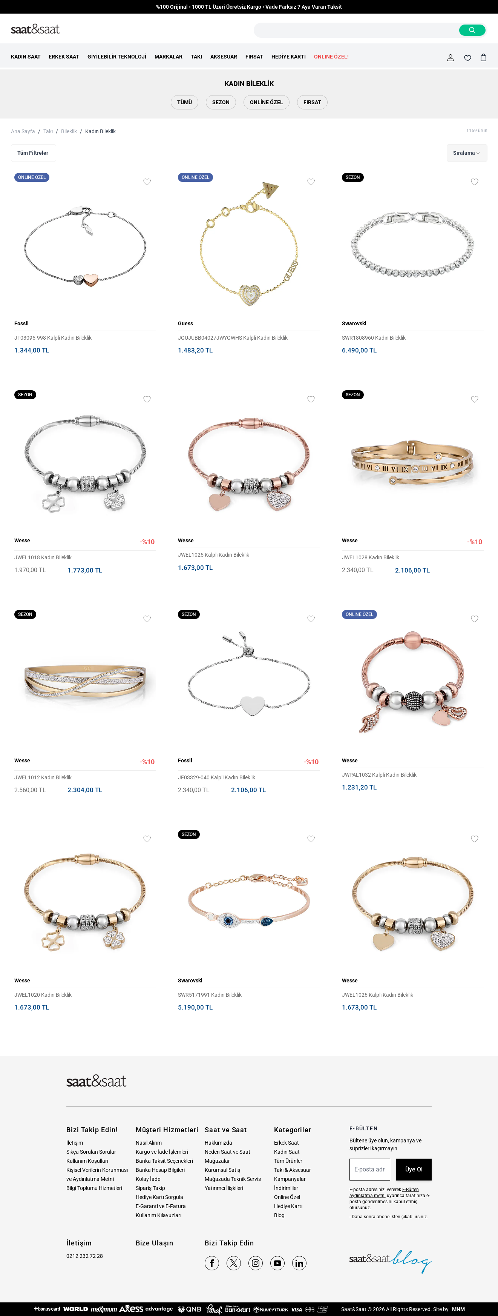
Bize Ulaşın (154, 1243)
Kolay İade (148, 1179)
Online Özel (266, 102)
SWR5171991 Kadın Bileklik (210, 995)
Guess (185, 323)
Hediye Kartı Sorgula (159, 1197)
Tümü (184, 102)
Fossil (21, 323)
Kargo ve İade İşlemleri (162, 1152)
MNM (458, 1309)
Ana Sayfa (23, 131)
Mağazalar (217, 1161)
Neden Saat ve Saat (227, 1152)
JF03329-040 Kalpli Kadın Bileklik (216, 777)
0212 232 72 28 (84, 1256)
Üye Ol (414, 1169)
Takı (48, 131)
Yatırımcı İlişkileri (224, 1188)
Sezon (221, 102)
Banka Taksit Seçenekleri (164, 1161)
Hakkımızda (218, 1143)
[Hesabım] (450, 57)
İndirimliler (286, 1188)
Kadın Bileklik (100, 131)
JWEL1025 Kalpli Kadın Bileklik (213, 555)
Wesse (22, 540)
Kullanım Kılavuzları (158, 1215)
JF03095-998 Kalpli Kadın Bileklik (53, 338)
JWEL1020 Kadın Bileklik (43, 995)
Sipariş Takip (150, 1188)
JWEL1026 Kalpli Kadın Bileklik (377, 995)
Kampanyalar (290, 1179)
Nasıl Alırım (149, 1143)
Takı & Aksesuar (292, 1170)
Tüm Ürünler (288, 1161)
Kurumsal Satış (222, 1170)
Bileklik (69, 131)
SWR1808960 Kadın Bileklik (374, 338)
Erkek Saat (286, 1143)
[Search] (472, 30)
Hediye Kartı (288, 1206)
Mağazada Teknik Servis (233, 1179)
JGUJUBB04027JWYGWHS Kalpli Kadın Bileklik (233, 338)
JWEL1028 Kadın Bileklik (370, 557)
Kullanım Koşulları (87, 1161)
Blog (279, 1215)
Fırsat (312, 102)
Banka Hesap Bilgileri (160, 1170)
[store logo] (35, 29)
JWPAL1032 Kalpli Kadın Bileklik (379, 775)
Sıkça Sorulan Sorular (91, 1152)
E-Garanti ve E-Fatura (161, 1206)
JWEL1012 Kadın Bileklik (43, 777)
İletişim (74, 1143)
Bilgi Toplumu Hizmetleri (94, 1188)
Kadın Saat (287, 1152)
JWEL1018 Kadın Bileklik (43, 557)
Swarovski (354, 323)
